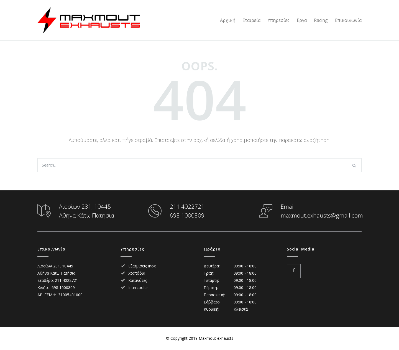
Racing (321, 20)
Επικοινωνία (348, 20)
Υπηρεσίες (279, 20)
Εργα (302, 20)
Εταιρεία (251, 20)
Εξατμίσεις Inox (142, 266)
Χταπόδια (136, 273)
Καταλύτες (137, 280)
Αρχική (227, 20)
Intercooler (138, 287)
